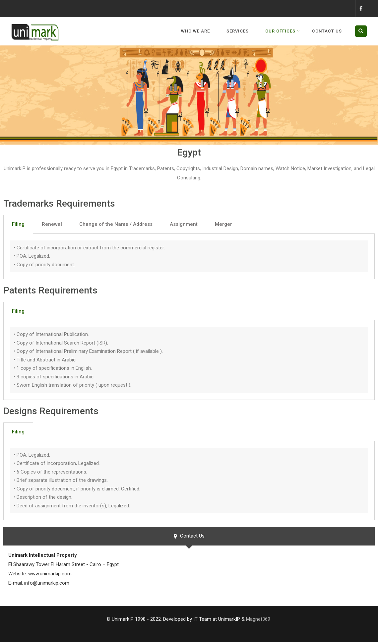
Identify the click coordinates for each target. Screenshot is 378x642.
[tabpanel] (189, 257)
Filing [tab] (18, 224)
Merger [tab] (223, 224)
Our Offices (282, 31)
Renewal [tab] (52, 224)
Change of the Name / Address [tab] (116, 224)
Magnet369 (258, 619)
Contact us (327, 31)
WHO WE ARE (195, 31)
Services (237, 31)
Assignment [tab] (184, 224)
